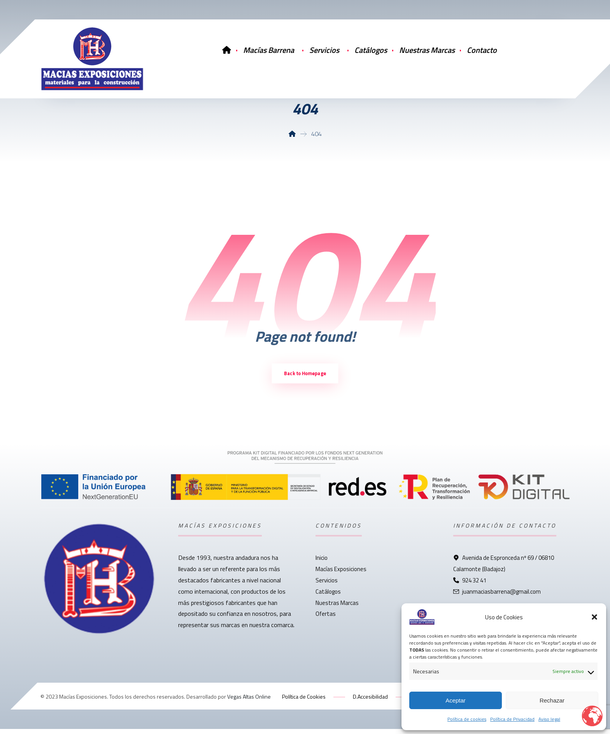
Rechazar (552, 700)
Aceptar (455, 700)
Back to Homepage (305, 378)
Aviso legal (549, 719)
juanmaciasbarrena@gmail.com (497, 596)
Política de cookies (466, 719)
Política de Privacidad (512, 719)
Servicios (327, 585)
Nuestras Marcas (337, 607)
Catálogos (328, 596)
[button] (594, 617)
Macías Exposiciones (341, 574)
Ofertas (326, 619)
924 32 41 (469, 585)
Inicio (322, 563)
